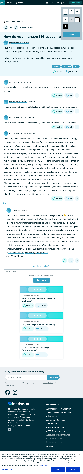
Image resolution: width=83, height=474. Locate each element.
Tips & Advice (67, 66)
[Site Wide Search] (19, 2)
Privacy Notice (48, 383)
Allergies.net (52, 416)
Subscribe (76, 3)
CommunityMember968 (17, 82)
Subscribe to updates (23, 27)
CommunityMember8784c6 (18, 133)
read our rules (38, 275)
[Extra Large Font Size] (77, 11)
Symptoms (56, 66)
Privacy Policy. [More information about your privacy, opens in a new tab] (43, 465)
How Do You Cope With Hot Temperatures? (35, 349)
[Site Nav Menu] (10, 2)
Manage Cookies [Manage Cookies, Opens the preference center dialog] (7, 469)
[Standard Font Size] (65, 11)
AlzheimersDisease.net (56, 420)
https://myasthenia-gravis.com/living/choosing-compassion (36, 245)
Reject (73, 469)
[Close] (79, 454)
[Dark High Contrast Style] (65, 26)
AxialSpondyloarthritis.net (58, 435)
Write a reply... (12, 271)
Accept (58, 469)
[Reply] (69, 71)
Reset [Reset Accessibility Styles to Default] (71, 34)
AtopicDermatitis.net (55, 427)
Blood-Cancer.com (54, 442)
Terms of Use (9, 385)
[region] (41, 462)
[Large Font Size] (71, 11)
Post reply (41, 280)
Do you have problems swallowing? (39, 324)
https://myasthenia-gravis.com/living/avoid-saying (29, 249)
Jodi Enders (16, 210)
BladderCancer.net (54, 438)
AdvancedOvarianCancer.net (59, 412)
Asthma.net (51, 423)
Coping (76, 66)
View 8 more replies (41, 266)
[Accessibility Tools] (52, 2)
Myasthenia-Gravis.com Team (19, 43)
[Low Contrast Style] (71, 19)
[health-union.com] (18, 404)
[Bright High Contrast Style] (77, 19)
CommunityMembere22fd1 (18, 102)
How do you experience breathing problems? (39, 299)
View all (50, 447)
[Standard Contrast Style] (65, 19)
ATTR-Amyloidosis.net (56, 431)
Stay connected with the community (24, 371)
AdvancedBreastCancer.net (58, 409)
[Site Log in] (64, 2)
